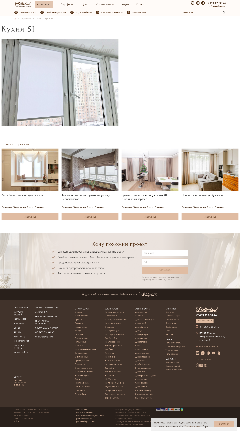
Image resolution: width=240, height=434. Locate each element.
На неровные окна (113, 364)
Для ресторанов (142, 357)
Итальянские (81, 327)
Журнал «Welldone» (47, 307)
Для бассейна (111, 338)
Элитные (79, 379)
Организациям (44, 336)
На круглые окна (112, 360)
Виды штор (20, 319)
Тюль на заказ (171, 354)
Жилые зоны (142, 308)
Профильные (171, 327)
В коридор (109, 327)
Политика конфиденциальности (89, 415)
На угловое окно (112, 342)
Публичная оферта (83, 418)
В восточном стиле (83, 368)
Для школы (140, 360)
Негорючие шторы (113, 390)
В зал (137, 346)
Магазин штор (172, 362)
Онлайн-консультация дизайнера (20, 382)
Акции (125, 4)
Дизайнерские (81, 316)
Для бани (109, 349)
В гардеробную (112, 331)
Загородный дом (23, 207)
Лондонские (80, 364)
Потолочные (80, 342)
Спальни (7, 207)
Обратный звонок (218, 6)
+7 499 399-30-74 (216, 3)
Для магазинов (142, 353)
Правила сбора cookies (85, 421)
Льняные (79, 346)
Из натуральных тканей (116, 320)
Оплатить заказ (44, 332)
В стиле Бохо (80, 394)
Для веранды (141, 338)
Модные (78, 312)
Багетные (169, 312)
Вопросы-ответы (19, 346)
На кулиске (110, 357)
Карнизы (170, 308)
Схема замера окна (46, 328)
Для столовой (141, 342)
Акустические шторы (114, 387)
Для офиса (140, 372)
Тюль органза (171, 350)
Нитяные (79, 334)
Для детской (140, 323)
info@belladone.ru (208, 346)
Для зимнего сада (113, 372)
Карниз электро (172, 316)
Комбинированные (113, 346)
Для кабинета (141, 327)
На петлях (109, 375)
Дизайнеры (42, 312)
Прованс (79, 320)
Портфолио (67, 4)
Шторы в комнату (143, 390)
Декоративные (81, 338)
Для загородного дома (145, 320)
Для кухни (139, 331)
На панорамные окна (114, 383)
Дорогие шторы (112, 398)
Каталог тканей (18, 313)
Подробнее (30, 216)
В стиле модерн (82, 375)
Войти (16, 421)
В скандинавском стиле (85, 349)
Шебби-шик (110, 379)
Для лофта (109, 368)
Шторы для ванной (144, 394)
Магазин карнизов (173, 370)
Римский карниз (172, 320)
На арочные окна (113, 323)
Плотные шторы (82, 387)
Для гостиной (141, 312)
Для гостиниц (141, 349)
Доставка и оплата (83, 409)
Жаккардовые (81, 353)
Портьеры (109, 353)
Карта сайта (21, 352)
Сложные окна (141, 383)
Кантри (78, 331)
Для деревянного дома (145, 375)
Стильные (79, 323)
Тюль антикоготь (173, 343)
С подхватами (111, 316)
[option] (30, 184)
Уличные (139, 316)
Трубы (168, 331)
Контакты (142, 4)
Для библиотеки (142, 364)
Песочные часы (82, 383)
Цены (85, 4)
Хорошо (224, 424)
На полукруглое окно (114, 334)
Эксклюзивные (81, 357)
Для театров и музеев (115, 394)
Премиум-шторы (82, 360)
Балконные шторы (143, 398)
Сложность (112, 308)
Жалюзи (19, 323)
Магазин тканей (172, 366)
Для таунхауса (141, 334)
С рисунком (80, 390)
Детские (169, 334)
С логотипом (141, 379)
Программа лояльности (42, 322)
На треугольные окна (114, 312)
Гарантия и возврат (84, 412)
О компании (103, 4)
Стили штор (82, 308)
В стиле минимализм (84, 372)
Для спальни (141, 387)
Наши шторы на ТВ (46, 316)
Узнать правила (192, 426)
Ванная (39, 207)
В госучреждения (143, 368)
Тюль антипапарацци (175, 346)
